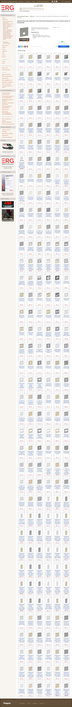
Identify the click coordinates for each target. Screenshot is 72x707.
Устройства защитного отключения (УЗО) (8, 97)
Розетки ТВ (5, 28)
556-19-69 (38, 6)
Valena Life (4, 19)
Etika (3, 53)
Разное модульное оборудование (7, 106)
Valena (3, 17)
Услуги (28, 703)
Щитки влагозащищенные (7, 121)
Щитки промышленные (8, 124)
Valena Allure (5, 45)
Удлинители (5, 78)
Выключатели (6, 22)
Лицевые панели (6, 43)
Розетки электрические (8, 21)
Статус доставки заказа (24, 11)
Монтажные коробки (7, 133)
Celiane (4, 47)
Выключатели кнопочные (8, 23)
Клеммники (5, 135)
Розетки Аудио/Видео (7, 31)
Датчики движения (7, 33)
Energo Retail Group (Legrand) (23, 16)
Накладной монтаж (7, 38)
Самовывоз (27, 1)
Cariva (3, 55)
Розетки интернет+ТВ (7, 26)
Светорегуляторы (6, 32)
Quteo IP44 (5, 68)
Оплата (33, 1)
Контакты (42, 703)
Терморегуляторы (6, 34)
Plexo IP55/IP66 (6, 70)
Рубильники (5, 109)
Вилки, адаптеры (6, 84)
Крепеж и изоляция (7, 137)
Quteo (3, 61)
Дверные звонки (6, 74)
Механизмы (5, 42)
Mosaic (4, 56)
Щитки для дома (6, 118)
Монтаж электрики (13, 1)
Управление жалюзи (7, 37)
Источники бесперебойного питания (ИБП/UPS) (7, 113)
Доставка (21, 1)
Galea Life (4, 51)
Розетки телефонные (7, 29)
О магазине (4, 1)
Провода (4, 131)
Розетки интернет (7, 25)
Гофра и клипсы (6, 129)
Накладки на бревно (7, 82)
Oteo (3, 63)
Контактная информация (43, 1)
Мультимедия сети (7, 80)
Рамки (4, 39)
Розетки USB (5, 27)
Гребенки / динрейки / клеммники (8, 103)
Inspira (3, 49)
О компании (22, 703)
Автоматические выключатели (6, 93)
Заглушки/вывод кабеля (8, 35)
